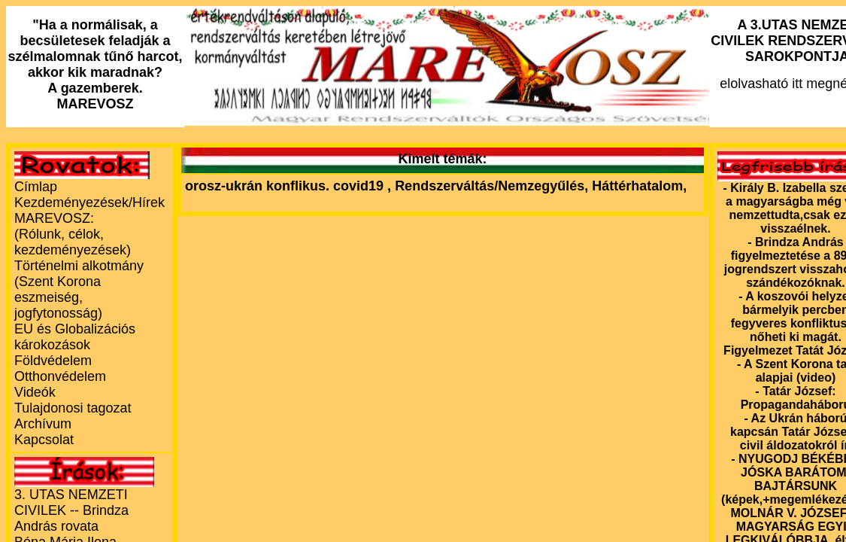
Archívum (42, 423)
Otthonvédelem (60, 376)
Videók (35, 392)
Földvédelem (53, 360)
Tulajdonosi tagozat (72, 408)
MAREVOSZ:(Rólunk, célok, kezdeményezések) (72, 234)
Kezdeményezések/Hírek (89, 202)
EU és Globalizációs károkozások (74, 336)
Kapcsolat (44, 439)
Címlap (35, 186)
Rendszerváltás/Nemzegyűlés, (493, 185)
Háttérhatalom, (639, 185)
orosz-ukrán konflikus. (257, 185)
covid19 (360, 185)
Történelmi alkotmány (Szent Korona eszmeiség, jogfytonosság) (79, 289)
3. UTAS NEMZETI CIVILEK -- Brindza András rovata (71, 510)
